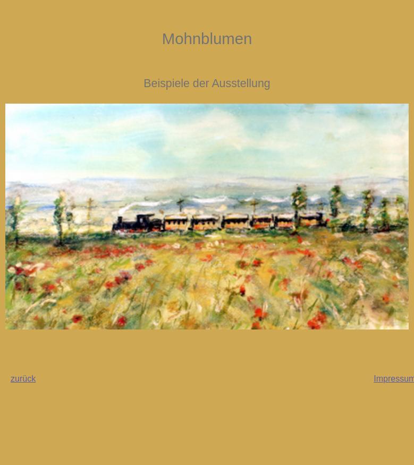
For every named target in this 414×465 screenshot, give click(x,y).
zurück (23, 378)
